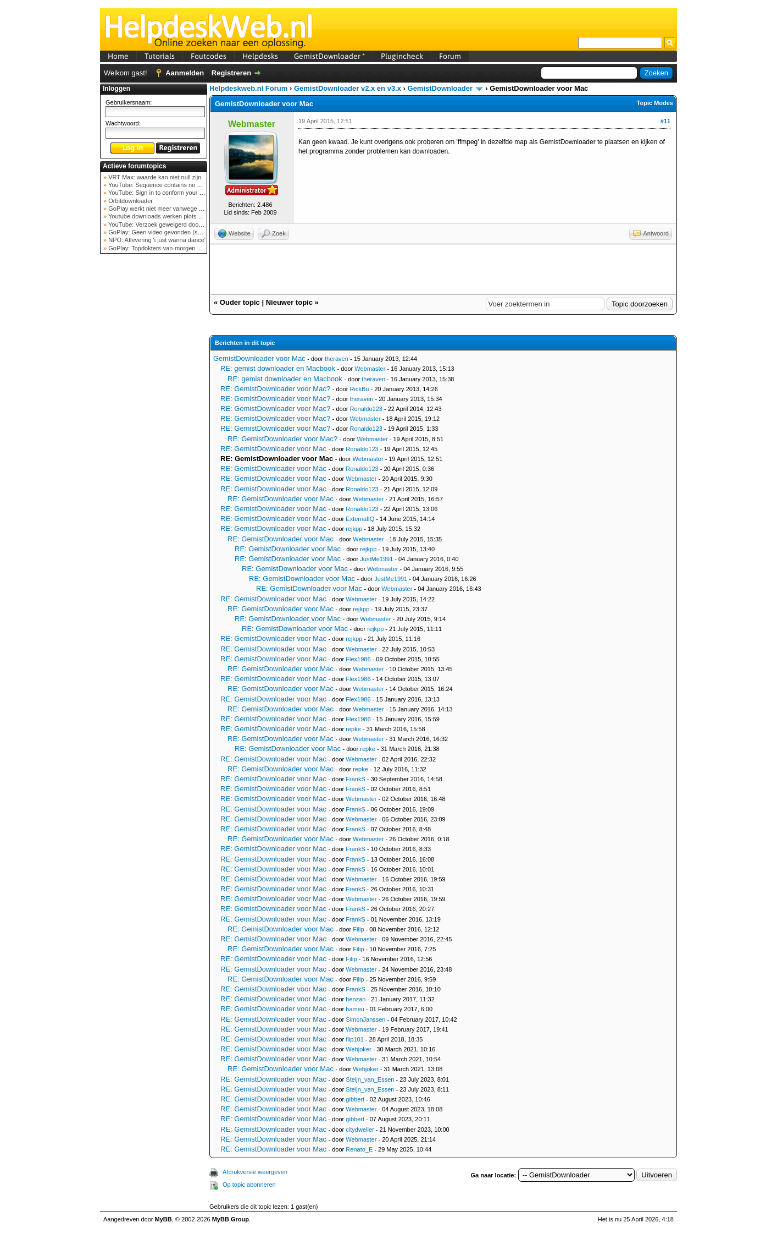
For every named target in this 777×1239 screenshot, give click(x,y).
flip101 (354, 1039)
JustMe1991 (376, 559)
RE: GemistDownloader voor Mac (273, 449)
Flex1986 (358, 659)
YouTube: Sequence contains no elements (164, 185)
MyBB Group (230, 1219)
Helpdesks (260, 56)
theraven (336, 358)
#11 (665, 121)
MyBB (163, 1219)
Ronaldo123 (366, 408)
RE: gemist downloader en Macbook (277, 368)
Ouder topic (240, 302)
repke (353, 729)
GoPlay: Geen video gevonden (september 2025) (173, 232)
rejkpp (354, 528)
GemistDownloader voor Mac (259, 358)
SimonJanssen (365, 1019)
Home (118, 56)
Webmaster (369, 368)
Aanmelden (184, 73)
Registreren (231, 73)
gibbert (355, 1099)
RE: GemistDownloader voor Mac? (275, 389)
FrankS (355, 779)
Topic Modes (655, 103)
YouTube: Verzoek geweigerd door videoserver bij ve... (180, 224)
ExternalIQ (360, 519)
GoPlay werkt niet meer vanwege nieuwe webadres (176, 208)
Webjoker (358, 1049)
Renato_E (359, 1149)
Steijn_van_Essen (370, 1079)
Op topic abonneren (249, 1184)
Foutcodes (208, 56)
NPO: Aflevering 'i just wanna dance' (156, 240)
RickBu (359, 389)
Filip (358, 929)
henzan (355, 999)
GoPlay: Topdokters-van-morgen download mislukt (175, 248)
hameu (355, 1009)
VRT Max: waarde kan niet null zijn (154, 177)
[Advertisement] (154, 431)
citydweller (360, 1129)
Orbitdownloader (130, 201)
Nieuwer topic (289, 302)
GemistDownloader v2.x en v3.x (347, 88)
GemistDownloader (329, 56)
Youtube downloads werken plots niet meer (165, 216)
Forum (450, 56)
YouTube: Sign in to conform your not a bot (165, 192)
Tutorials (160, 56)
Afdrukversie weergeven (255, 1172)
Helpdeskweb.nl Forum (248, 88)
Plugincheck (402, 56)
